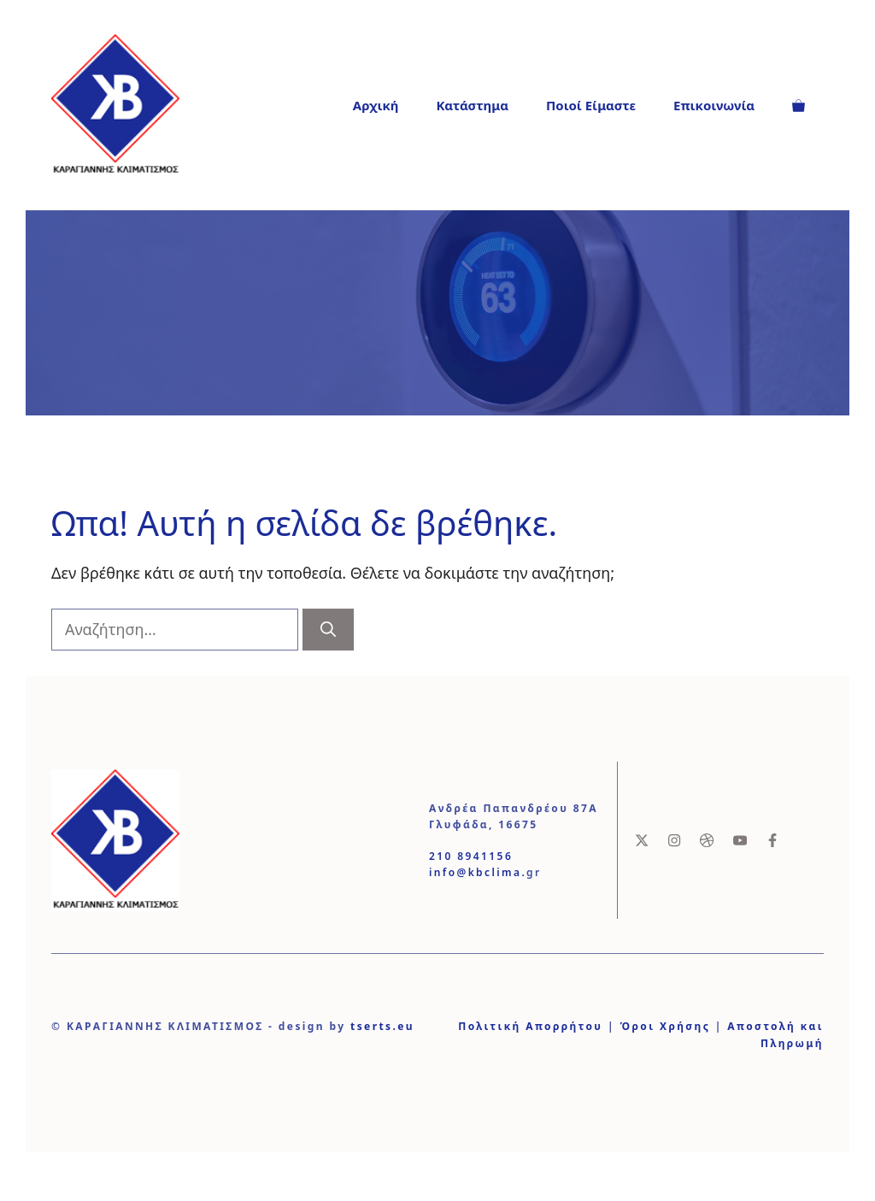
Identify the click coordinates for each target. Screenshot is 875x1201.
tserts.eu (382, 1026)
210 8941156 (471, 856)
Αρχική (376, 105)
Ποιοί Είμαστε (591, 105)
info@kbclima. (477, 872)
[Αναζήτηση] (328, 630)
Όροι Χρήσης (665, 1026)
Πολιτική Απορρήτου (530, 1026)
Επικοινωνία (714, 105)
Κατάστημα (472, 105)
